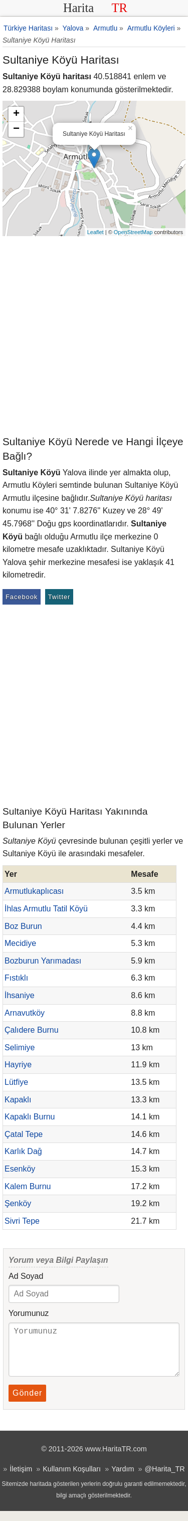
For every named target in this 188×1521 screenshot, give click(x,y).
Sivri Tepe (22, 1221)
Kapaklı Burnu (30, 1116)
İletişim (21, 1479)
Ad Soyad (26, 1276)
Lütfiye (16, 1082)
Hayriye (18, 1064)
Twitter (59, 597)
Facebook (22, 597)
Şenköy (18, 1203)
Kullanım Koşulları (72, 1479)
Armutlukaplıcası (34, 891)
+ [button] (16, 114)
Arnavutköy (25, 1013)
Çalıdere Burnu (32, 1030)
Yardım (122, 1479)
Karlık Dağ (23, 1151)
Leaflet (95, 232)
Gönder (27, 1403)
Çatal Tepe (24, 1134)
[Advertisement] (94, 335)
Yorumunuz (29, 1313)
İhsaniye (20, 995)
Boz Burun (23, 926)
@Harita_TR (164, 1479)
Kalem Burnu (28, 1186)
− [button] (16, 129)
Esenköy (20, 1169)
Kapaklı (18, 1099)
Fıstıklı (16, 978)
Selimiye (20, 1047)
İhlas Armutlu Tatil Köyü (46, 908)
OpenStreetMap (133, 232)
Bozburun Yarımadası (43, 961)
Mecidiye (20, 943)
